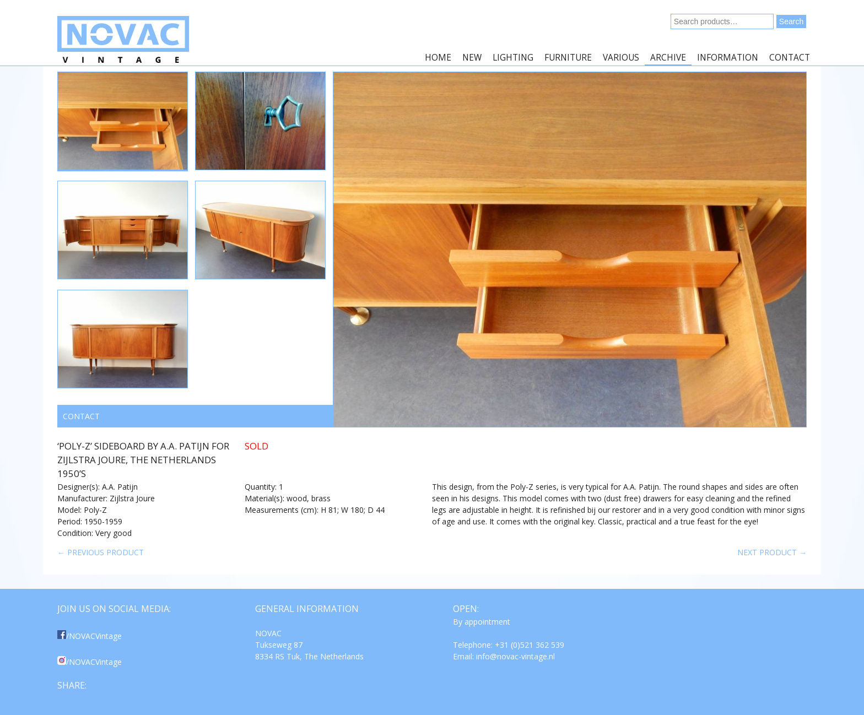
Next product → (772, 552)
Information (727, 57)
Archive (668, 57)
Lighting (513, 57)
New (472, 57)
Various (621, 57)
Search (791, 21)
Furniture (568, 57)
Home (438, 57)
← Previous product (100, 552)
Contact (789, 57)
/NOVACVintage (89, 636)
